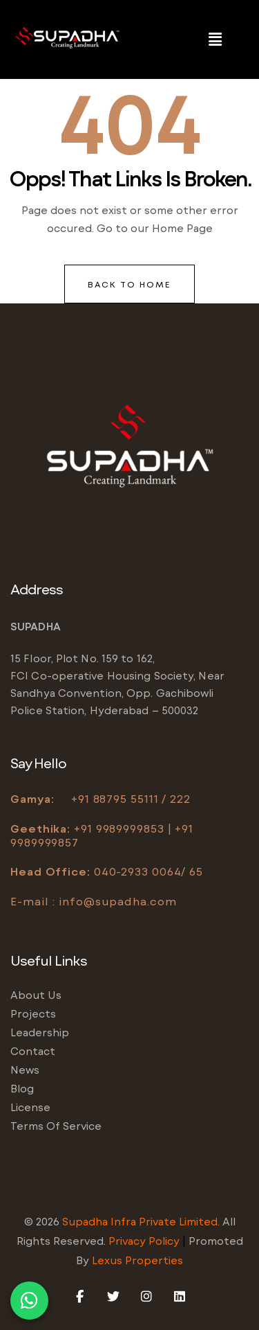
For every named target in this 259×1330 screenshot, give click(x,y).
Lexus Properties (137, 1260)
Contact (32, 1051)
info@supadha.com (117, 900)
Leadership (39, 1032)
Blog (22, 1088)
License (30, 1107)
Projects (33, 1013)
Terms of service (56, 1125)
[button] (215, 39)
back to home (129, 284)
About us (35, 994)
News (24, 1069)
